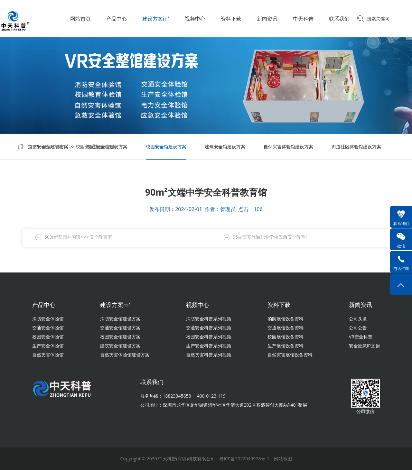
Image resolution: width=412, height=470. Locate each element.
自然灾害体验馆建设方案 (288, 147)
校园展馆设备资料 (285, 337)
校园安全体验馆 (48, 337)
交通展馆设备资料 (285, 328)
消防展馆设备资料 (285, 319)
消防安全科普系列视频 (208, 319)
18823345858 (177, 396)
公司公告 (358, 328)
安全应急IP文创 (364, 346)
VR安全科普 (360, 337)
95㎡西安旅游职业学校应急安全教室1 (270, 237)
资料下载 (231, 18)
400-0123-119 (211, 396)
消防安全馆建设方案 (120, 319)
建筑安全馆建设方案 (225, 147)
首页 (32, 147)
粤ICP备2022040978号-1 (244, 459)
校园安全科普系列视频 (208, 337)
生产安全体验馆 (48, 346)
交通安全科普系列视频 (208, 328)
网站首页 (80, 18)
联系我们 (339, 18)
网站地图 (283, 459)
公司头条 (358, 319)
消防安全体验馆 (48, 319)
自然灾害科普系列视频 (208, 355)
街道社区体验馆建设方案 (356, 147)
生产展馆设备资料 (285, 346)
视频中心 (195, 18)
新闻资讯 (267, 18)
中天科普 (303, 18)
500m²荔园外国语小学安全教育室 (78, 237)
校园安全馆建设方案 (96, 147)
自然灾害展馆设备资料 (290, 355)
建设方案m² (155, 18)
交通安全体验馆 (48, 328)
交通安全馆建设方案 (120, 328)
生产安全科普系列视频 (208, 346)
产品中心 (116, 18)
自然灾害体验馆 (48, 355)
